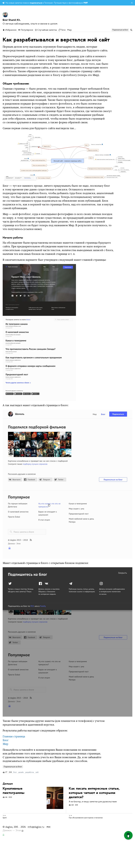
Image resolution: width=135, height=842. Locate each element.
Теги (62, 29)
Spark (5, 818)
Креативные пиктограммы (13, 791)
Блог (6, 740)
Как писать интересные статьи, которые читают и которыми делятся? (94, 793)
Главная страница (14, 736)
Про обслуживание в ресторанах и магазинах (86, 818)
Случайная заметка (46, 29)
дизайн (21, 772)
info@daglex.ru (36, 826)
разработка (29, 772)
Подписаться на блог (13, 766)
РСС (49, 827)
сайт (37, 772)
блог (15, 772)
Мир (69, 29)
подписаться (36, 3)
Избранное (10, 29)
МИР (86, 3)
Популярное (25, 29)
